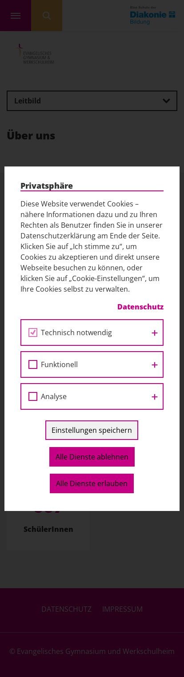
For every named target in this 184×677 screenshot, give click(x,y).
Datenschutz (140, 307)
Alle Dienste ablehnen (92, 457)
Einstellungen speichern (92, 430)
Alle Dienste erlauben (92, 483)
